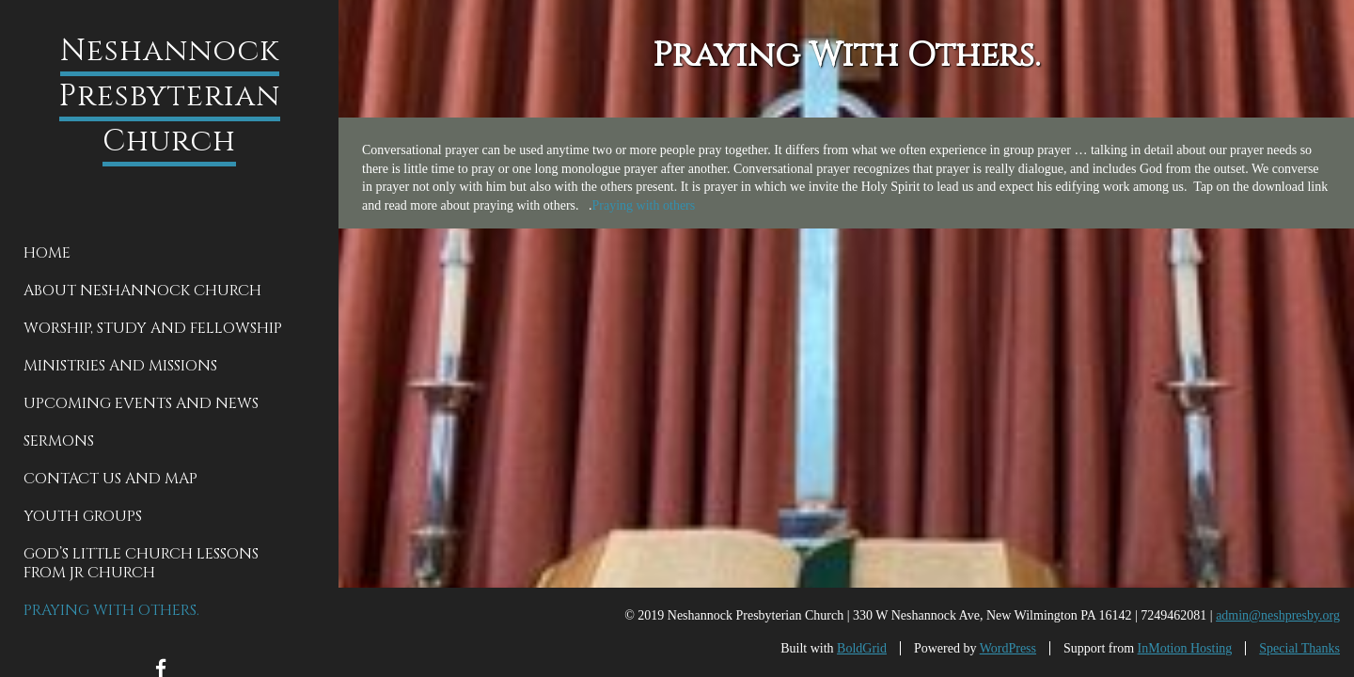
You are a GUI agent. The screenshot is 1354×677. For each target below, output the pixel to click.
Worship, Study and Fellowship (153, 328)
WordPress (1008, 648)
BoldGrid (862, 648)
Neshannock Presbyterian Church (169, 96)
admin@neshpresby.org (1278, 615)
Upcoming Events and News (141, 403)
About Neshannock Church (142, 290)
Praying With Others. (111, 610)
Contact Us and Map (110, 478)
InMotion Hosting (1185, 648)
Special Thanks (1299, 648)
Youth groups (83, 516)
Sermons (59, 441)
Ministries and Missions (120, 365)
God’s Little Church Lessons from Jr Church (141, 563)
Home (47, 253)
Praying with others (644, 205)
